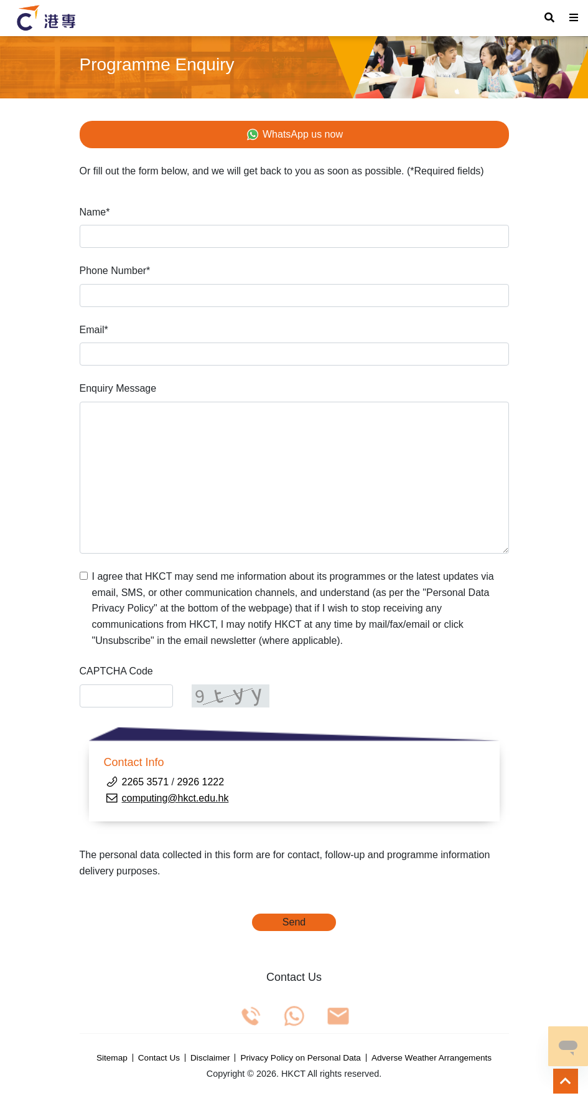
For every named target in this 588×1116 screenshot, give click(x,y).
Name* (95, 212)
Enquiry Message (118, 388)
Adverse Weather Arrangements (431, 1058)
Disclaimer (210, 1058)
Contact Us (159, 1058)
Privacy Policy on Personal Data (300, 1058)
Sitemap (112, 1058)
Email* (94, 329)
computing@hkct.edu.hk (175, 798)
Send (294, 922)
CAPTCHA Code (116, 671)
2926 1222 (200, 782)
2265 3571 (147, 782)
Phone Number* (115, 270)
